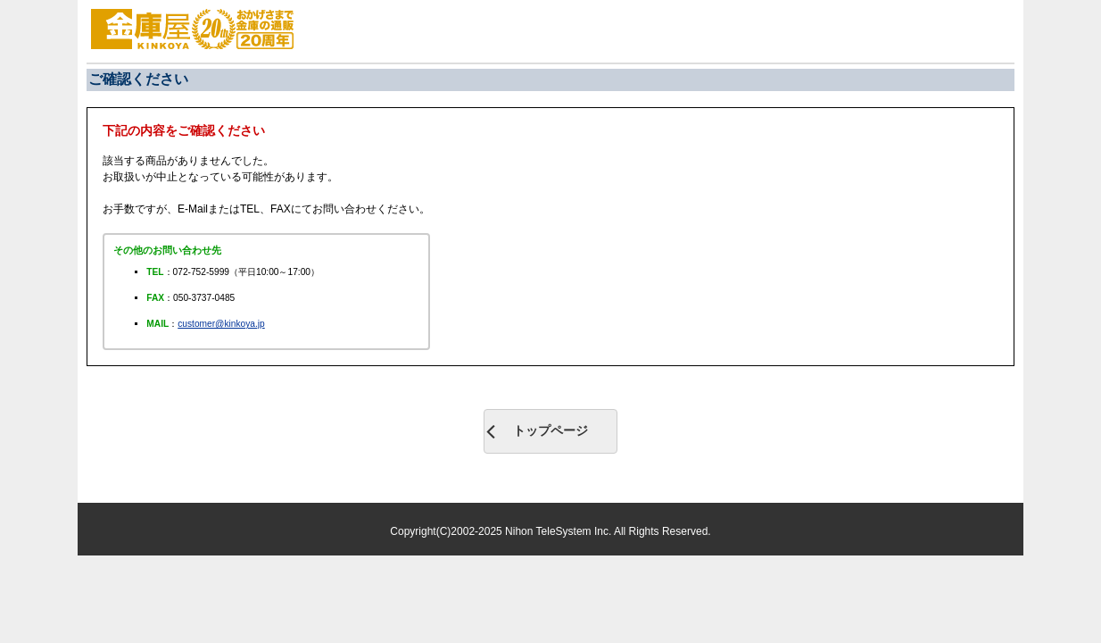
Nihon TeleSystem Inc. (559, 531)
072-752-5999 (201, 272)
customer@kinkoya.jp (221, 324)
